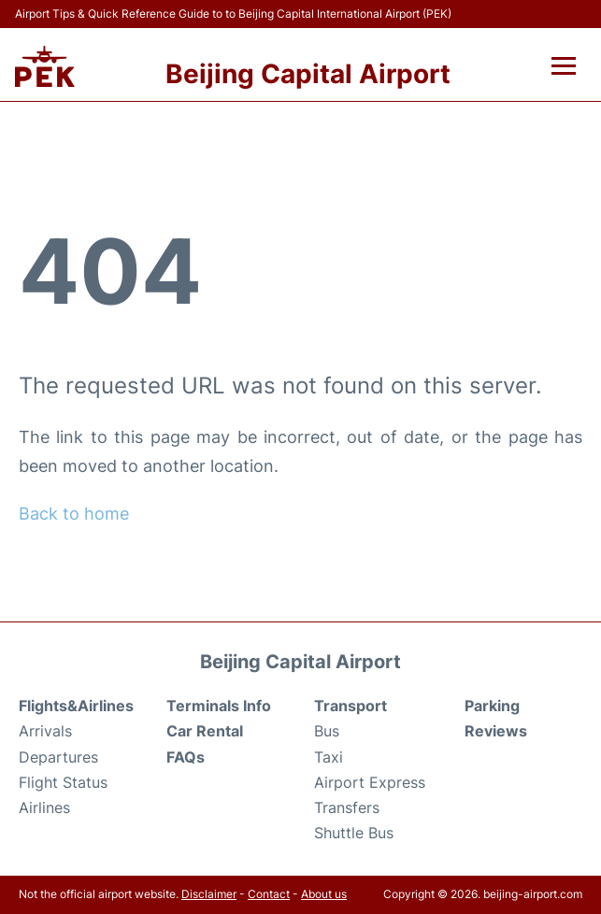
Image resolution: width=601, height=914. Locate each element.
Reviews (496, 730)
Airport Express (369, 782)
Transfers (346, 807)
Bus (326, 730)
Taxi (328, 757)
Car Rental (204, 730)
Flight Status (63, 782)
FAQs (185, 757)
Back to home (74, 513)
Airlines (44, 807)
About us (324, 894)
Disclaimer (208, 894)
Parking (492, 705)
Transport (350, 705)
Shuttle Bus (354, 832)
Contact (269, 894)
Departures (58, 757)
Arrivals (45, 730)
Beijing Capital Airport (308, 74)
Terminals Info (218, 705)
